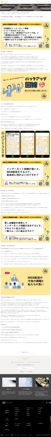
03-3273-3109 (42, 2)
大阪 (7, 423)
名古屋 (7, 419)
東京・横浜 (7, 410)
